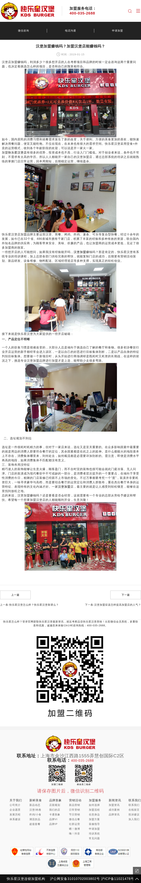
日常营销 (74, 809)
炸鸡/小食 (35, 814)
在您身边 (94, 814)
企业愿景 (15, 809)
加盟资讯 (114, 804)
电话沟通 (70, 30)
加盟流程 (94, 809)
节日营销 (74, 814)
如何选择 (94, 804)
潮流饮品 (34, 819)
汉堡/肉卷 (35, 809)
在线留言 (134, 809)
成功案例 (114, 809)
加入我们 (134, 819)
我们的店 (54, 809)
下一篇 (126, 594)
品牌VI (53, 819)
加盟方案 (94, 819)
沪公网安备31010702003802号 (75, 879)
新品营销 (74, 804)
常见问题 (94, 838)
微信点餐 (74, 819)
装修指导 (94, 824)
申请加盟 (117, 30)
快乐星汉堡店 (17, 152)
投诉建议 (134, 814)
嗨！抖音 (74, 833)
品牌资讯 (114, 814)
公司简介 (15, 804)
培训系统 (94, 833)
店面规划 (54, 804)
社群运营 (74, 824)
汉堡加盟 (80, 252)
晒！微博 (74, 828)
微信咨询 (23, 30)
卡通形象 (54, 814)
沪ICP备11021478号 (117, 879)
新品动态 (34, 804)
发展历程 (15, 814)
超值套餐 (34, 824)
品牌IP (53, 824)
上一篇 (15, 594)
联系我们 (134, 804)
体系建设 (15, 819)
